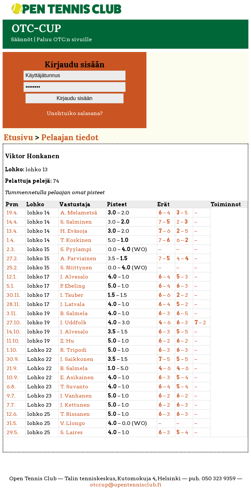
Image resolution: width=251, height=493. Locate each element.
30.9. (13, 359)
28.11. (13, 304)
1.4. (11, 240)
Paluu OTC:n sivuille (64, 39)
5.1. (10, 286)
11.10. (13, 341)
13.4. (12, 231)
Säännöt (22, 39)
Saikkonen (76, 359)
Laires (71, 432)
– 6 (164, 231)
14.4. (12, 222)
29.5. (12, 432)
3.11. (12, 313)
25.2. (12, 267)
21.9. (12, 368)
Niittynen (76, 267)
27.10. (14, 322)
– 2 (182, 295)
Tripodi (73, 350)
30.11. (13, 295)
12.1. (12, 277)
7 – (164, 222)
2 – (182, 222)
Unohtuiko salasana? (75, 113)
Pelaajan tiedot (69, 137)
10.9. (12, 377)
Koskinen (76, 240)
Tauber (71, 295)
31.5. (12, 423)
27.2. (12, 258)
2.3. (11, 249)
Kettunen (75, 405)
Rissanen (75, 414)
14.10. (14, 332)
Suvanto (74, 386)
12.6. (12, 414)
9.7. (11, 396)
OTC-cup (36, 28)
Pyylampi (76, 249)
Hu (67, 341)
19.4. (12, 213)
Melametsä (78, 213)
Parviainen (78, 258)
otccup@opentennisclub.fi (125, 485)
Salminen (76, 222)
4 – (182, 258)
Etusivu (18, 137)
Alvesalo (74, 277)
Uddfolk (73, 322)
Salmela (74, 313)
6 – (182, 240)
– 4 (164, 213)
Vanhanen (76, 396)
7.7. (11, 405)
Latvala (72, 304)
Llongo (72, 423)
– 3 (182, 277)
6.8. (11, 386)
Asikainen (77, 377)
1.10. (12, 350)
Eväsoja (73, 231)
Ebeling (72, 286)
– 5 (182, 213)
